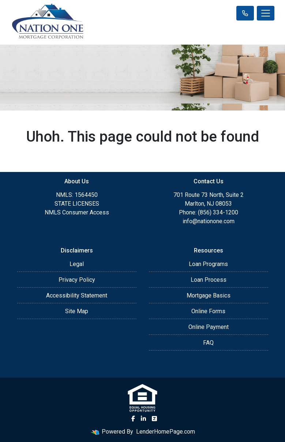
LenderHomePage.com (165, 431)
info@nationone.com (209, 221)
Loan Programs (208, 264)
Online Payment (208, 326)
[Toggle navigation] (265, 13)
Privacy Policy (77, 279)
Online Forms (208, 311)
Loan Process (208, 279)
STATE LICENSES (77, 203)
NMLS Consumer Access (77, 212)
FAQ (208, 342)
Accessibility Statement (76, 295)
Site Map (76, 311)
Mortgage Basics (208, 295)
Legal (77, 264)
